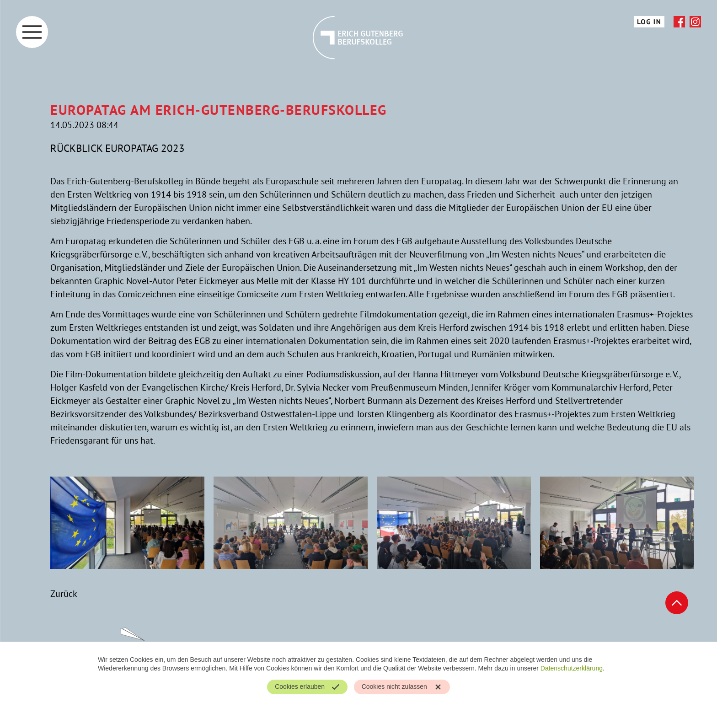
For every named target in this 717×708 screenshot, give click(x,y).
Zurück (63, 594)
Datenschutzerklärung (571, 668)
